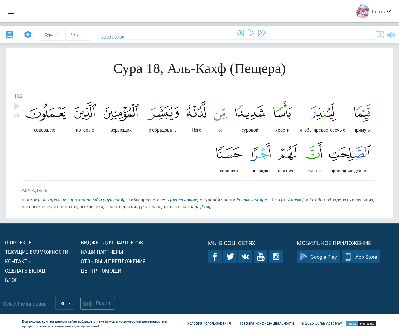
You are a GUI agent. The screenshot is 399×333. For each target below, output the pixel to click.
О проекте (18, 242)
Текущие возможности (36, 252)
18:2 (18, 96)
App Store (361, 257)
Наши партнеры (102, 252)
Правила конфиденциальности (266, 323)
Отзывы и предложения (113, 261)
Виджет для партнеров (112, 242)
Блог (11, 280)
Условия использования (209, 323)
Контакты (18, 261)
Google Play (318, 257)
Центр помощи (101, 270)
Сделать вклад (25, 270)
